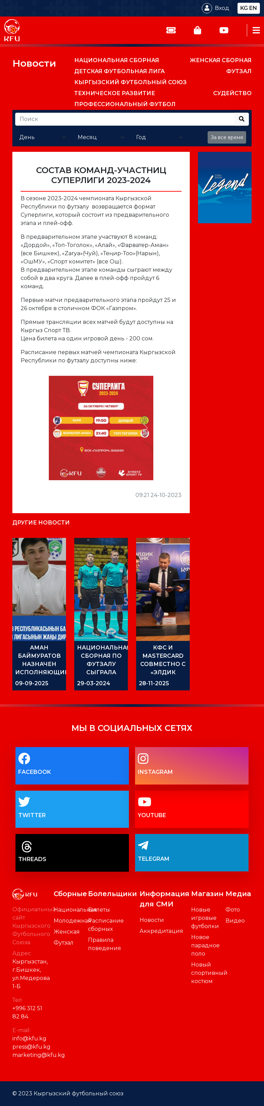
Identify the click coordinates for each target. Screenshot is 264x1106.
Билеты (99, 909)
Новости (34, 63)
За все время (227, 137)
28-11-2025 (154, 683)
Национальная (75, 909)
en (253, 8)
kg (244, 8)
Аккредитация (161, 931)
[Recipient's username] (125, 119)
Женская (67, 931)
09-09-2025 (31, 683)
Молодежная (72, 920)
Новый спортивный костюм (209, 972)
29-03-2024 (93, 683)
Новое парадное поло (205, 945)
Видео (235, 920)
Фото (233, 909)
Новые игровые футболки (205, 917)
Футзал (64, 942)
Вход (222, 8)
